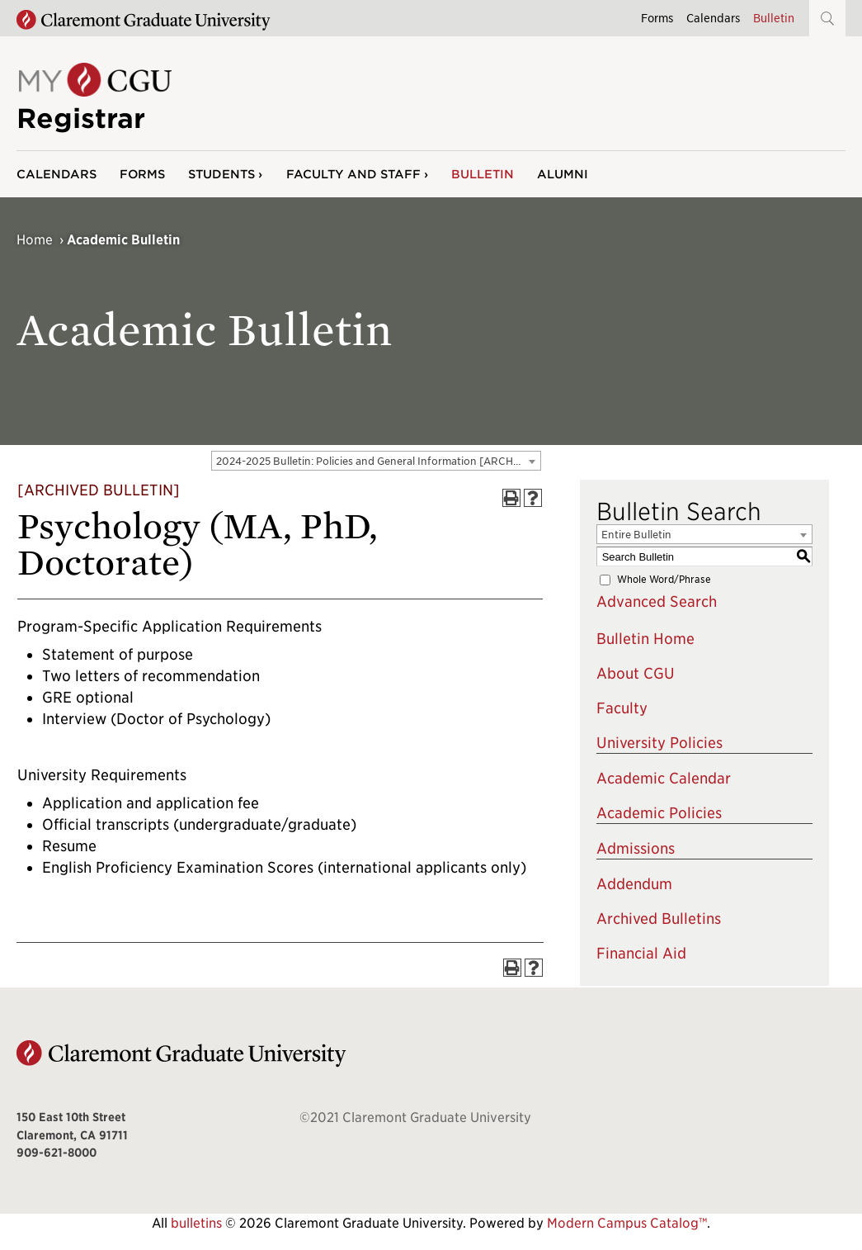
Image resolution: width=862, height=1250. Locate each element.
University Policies (659, 742)
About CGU (635, 673)
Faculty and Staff (353, 174)
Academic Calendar (663, 778)
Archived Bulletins (658, 918)
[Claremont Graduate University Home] (143, 20)
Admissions (635, 848)
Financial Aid (641, 953)
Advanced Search (656, 601)
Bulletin (773, 18)
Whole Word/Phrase (664, 579)
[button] (827, 18)
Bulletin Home (645, 638)
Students (221, 174)
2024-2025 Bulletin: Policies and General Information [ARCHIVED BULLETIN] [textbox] (378, 461)
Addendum (634, 884)
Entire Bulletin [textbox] (636, 534)
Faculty (622, 708)
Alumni (562, 174)
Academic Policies (659, 812)
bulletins (196, 1223)
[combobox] (376, 461)
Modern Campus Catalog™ (627, 1223)
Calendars (713, 18)
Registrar (80, 118)
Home (34, 240)
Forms (657, 18)
